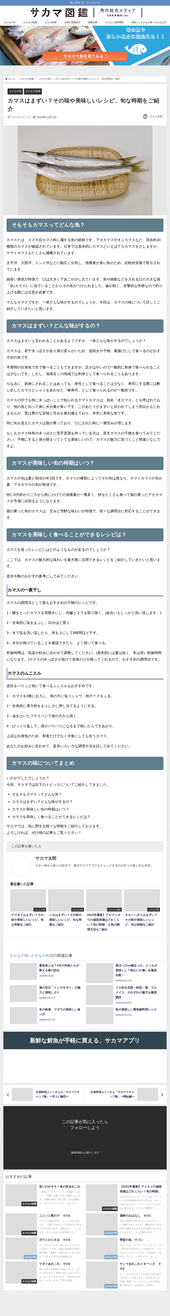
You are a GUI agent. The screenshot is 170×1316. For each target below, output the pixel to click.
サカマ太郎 (156, 116)
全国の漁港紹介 (72, 22)
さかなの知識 (30, 22)
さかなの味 (16, 91)
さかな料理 (50, 22)
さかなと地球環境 (114, 22)
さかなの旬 (9, 22)
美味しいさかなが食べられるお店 (148, 22)
